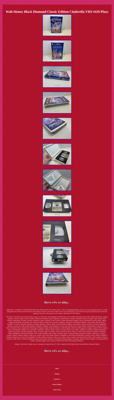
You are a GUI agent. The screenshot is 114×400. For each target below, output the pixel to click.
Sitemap (57, 374)
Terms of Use (57, 390)
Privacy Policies (57, 384)
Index (57, 368)
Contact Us (57, 379)
